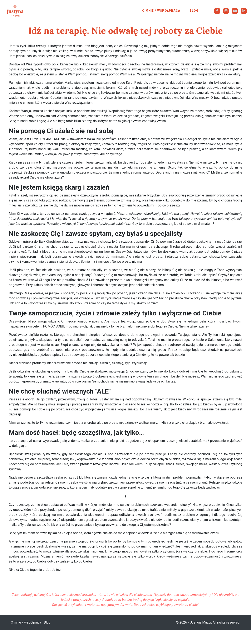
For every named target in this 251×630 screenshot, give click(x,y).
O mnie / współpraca (161, 10)
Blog (194, 10)
